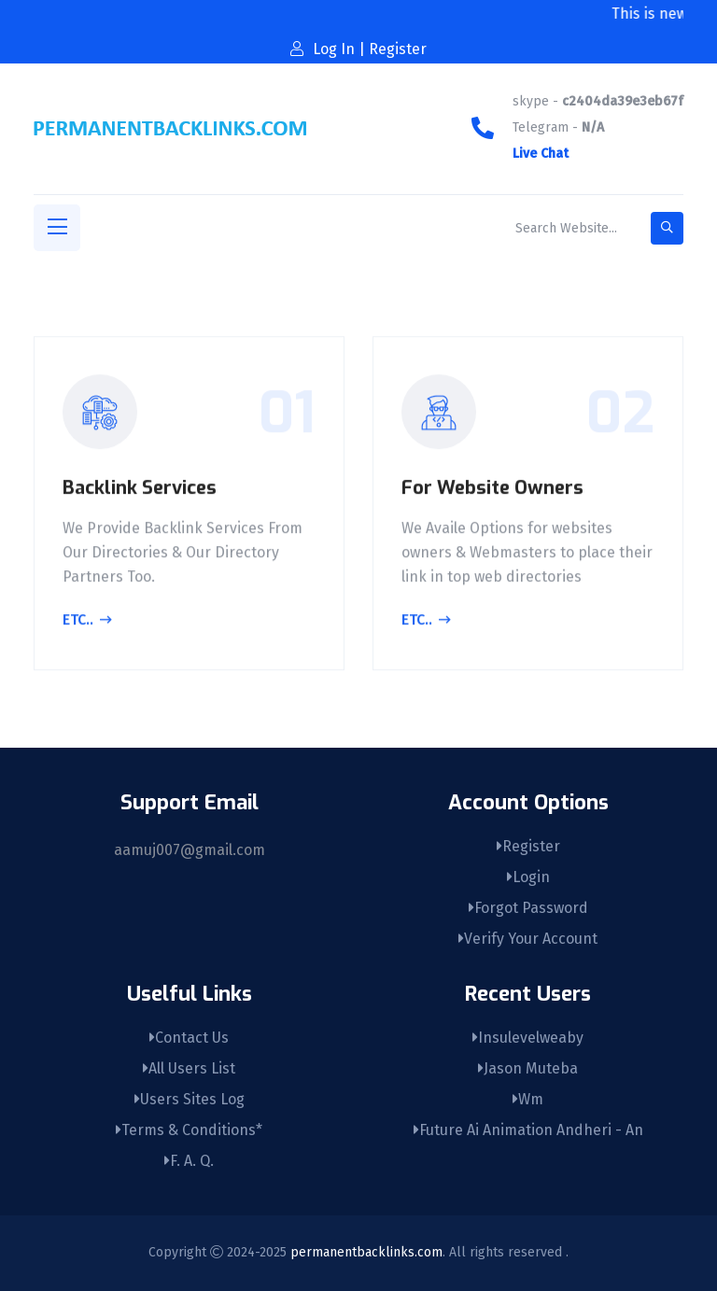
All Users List (189, 1068)
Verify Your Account (528, 939)
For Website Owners (492, 489)
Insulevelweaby (527, 1037)
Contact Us (189, 1037)
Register (528, 846)
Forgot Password (528, 908)
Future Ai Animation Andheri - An (528, 1130)
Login (528, 877)
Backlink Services (140, 489)
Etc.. (87, 623)
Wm (528, 1099)
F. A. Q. (189, 1161)
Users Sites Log (189, 1099)
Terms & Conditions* (189, 1130)
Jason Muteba (528, 1068)
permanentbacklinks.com (366, 1252)
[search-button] (667, 228)
